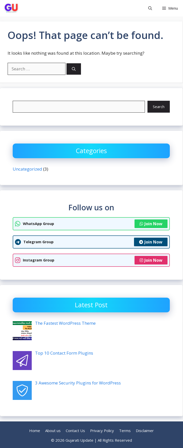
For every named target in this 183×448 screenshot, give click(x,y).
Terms (125, 430)
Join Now (151, 224)
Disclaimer (145, 430)
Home (34, 430)
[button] (150, 8)
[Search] (73, 69)
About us (53, 430)
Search (158, 106)
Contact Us (75, 430)
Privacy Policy (102, 430)
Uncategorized (27, 169)
